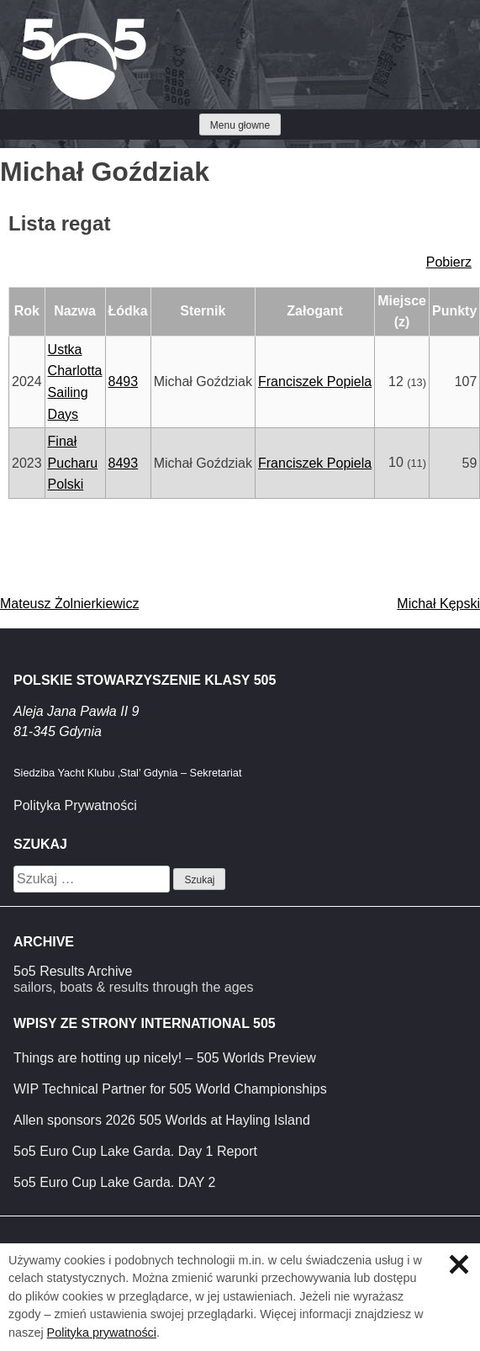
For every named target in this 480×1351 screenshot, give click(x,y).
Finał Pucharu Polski (73, 462)
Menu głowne (240, 125)
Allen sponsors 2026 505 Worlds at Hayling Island (161, 1120)
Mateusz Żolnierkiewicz (69, 603)
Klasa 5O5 (50, 25)
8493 (123, 381)
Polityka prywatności (101, 1332)
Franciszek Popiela (315, 381)
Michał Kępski (438, 603)
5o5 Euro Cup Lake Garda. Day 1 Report (135, 1151)
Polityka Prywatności (75, 805)
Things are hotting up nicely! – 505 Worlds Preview (164, 1058)
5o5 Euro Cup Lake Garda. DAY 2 (114, 1182)
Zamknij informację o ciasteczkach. (459, 1264)
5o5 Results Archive (72, 971)
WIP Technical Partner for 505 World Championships (170, 1089)
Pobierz (449, 262)
